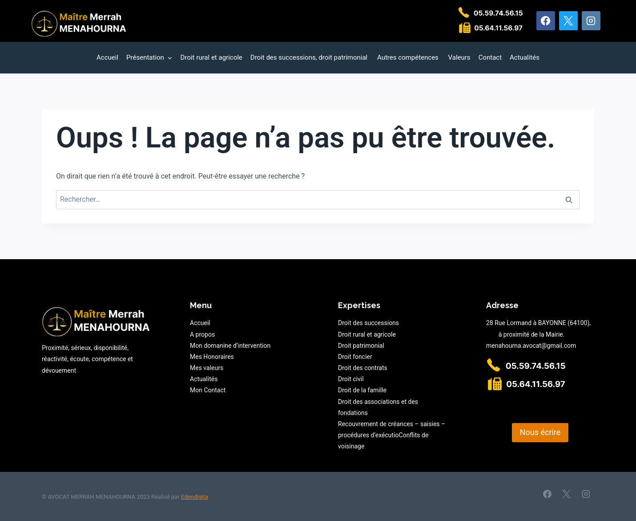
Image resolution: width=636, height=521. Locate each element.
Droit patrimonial (361, 345)
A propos (202, 334)
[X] (568, 20)
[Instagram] (591, 20)
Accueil (107, 57)
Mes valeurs (206, 367)
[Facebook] (545, 20)
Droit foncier (355, 356)
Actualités (524, 57)
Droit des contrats (362, 367)
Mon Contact (207, 390)
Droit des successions (368, 322)
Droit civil (351, 379)
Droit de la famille (362, 390)
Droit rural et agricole (211, 57)
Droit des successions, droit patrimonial (309, 57)
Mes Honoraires (212, 356)
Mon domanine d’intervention (230, 345)
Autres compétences (408, 57)
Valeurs (459, 57)
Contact (490, 57)
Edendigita (194, 496)
